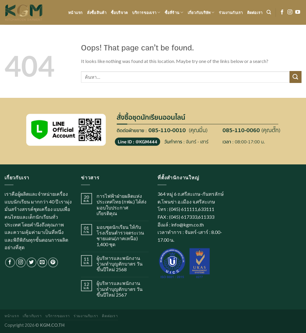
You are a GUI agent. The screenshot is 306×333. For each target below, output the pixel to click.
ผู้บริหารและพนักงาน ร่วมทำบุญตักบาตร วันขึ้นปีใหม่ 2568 (120, 263)
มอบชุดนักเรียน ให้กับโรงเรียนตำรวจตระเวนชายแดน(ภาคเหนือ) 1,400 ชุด (120, 235)
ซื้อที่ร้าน (174, 12)
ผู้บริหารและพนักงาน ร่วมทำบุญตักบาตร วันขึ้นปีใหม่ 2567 (120, 288)
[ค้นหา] (269, 12)
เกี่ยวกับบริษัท (201, 12)
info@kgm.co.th (187, 224)
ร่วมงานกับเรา (231, 12)
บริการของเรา (146, 12)
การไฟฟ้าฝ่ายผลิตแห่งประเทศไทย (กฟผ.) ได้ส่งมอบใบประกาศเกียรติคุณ (121, 204)
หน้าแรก (75, 12)
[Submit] (296, 77)
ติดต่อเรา (255, 12)
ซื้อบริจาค (119, 12)
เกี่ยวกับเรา (32, 316)
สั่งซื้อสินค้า (97, 12)
